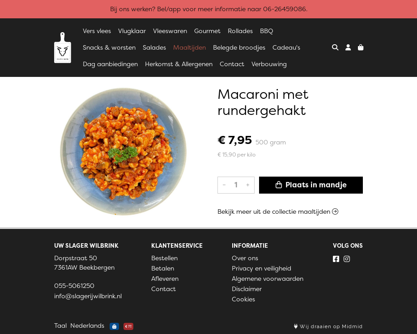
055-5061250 (74, 286)
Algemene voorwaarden (267, 279)
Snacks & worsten (109, 47)
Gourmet (207, 31)
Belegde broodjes (239, 47)
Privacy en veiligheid (261, 268)
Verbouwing (269, 64)
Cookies (243, 299)
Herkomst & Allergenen (179, 64)
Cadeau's (286, 47)
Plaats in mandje (311, 185)
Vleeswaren (170, 31)
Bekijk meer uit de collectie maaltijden (277, 211)
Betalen (162, 268)
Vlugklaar (132, 31)
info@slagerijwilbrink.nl (88, 296)
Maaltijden (189, 47)
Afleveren (165, 279)
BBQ (266, 31)
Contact (232, 64)
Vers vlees (97, 31)
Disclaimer (247, 289)
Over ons (245, 258)
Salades (154, 47)
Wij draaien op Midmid (328, 327)
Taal (60, 325)
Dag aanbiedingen (110, 64)
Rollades (240, 31)
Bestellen (164, 258)
